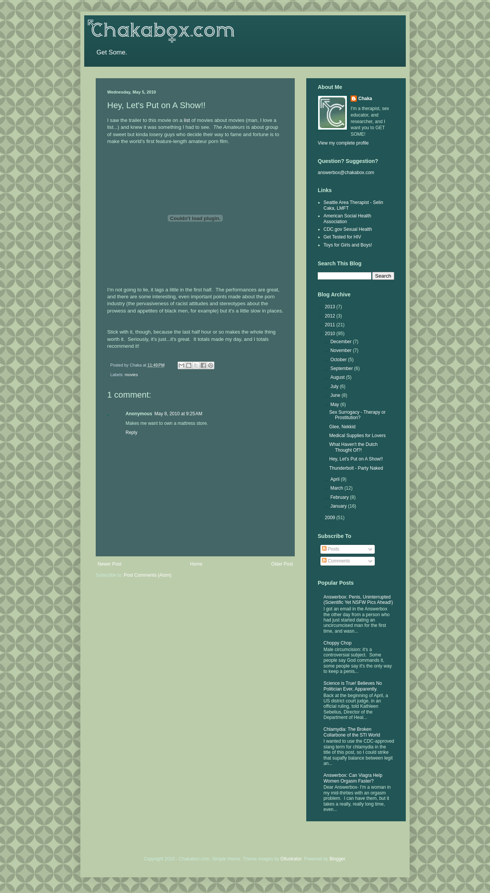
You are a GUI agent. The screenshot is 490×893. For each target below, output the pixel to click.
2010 (330, 333)
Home (196, 564)
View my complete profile (343, 143)
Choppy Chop (337, 643)
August (338, 377)
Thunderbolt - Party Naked (356, 468)
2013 (330, 306)
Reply (131, 432)
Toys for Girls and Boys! (347, 245)
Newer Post (109, 564)
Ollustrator (291, 859)
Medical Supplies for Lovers (357, 435)
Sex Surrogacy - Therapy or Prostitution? (357, 414)
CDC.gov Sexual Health (347, 229)
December (341, 341)
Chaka (365, 98)
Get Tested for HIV (342, 237)
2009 (330, 517)
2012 (330, 316)
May (335, 404)
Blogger (337, 859)
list (187, 120)
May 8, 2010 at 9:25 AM (178, 413)
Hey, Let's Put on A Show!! (356, 459)
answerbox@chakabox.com (346, 172)
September (342, 368)
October (339, 359)
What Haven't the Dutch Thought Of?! (353, 447)
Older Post (282, 564)
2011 (330, 324)
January (339, 506)
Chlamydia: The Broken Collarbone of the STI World (351, 732)
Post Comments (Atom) (148, 575)
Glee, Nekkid (342, 426)
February (340, 497)
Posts (330, 549)
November (341, 350)
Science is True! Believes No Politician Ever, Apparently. (352, 686)
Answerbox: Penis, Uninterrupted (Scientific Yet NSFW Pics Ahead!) (358, 599)
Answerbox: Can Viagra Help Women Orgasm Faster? (352, 778)
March (337, 488)
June (335, 395)
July (335, 386)
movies (131, 374)
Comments (336, 561)
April (335, 479)
